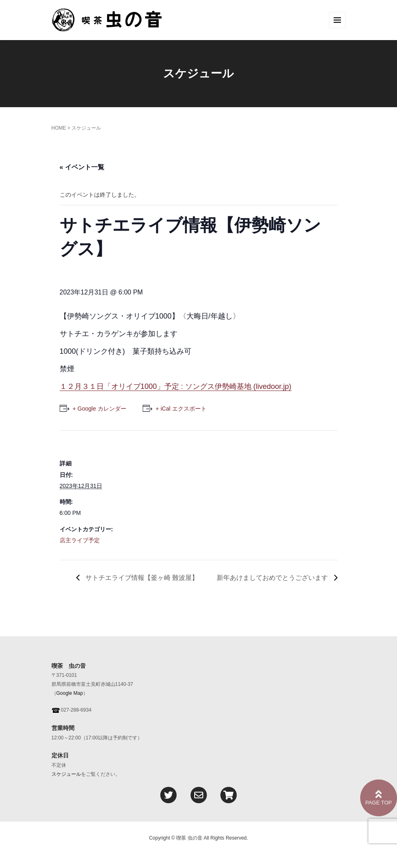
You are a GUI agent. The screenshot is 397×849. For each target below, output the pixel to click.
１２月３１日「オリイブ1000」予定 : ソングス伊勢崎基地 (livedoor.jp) (176, 386)
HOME (59, 128)
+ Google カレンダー (99, 408)
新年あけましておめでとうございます (273, 577)
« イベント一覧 (82, 167)
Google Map (69, 693)
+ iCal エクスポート (181, 408)
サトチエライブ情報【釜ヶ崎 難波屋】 (144, 577)
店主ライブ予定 (80, 540)
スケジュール (66, 774)
